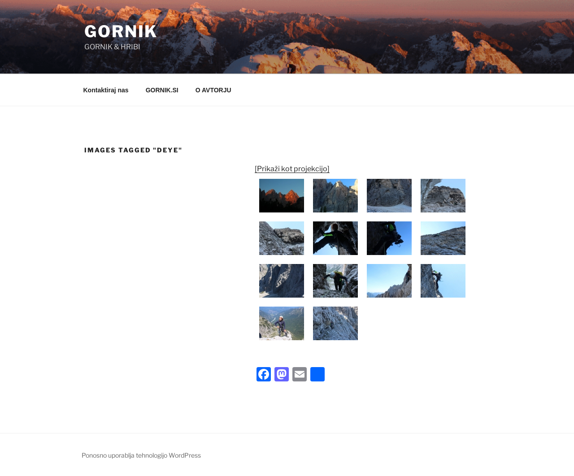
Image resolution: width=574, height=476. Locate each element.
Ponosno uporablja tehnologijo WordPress (141, 455)
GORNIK (121, 31)
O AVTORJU (213, 90)
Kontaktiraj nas (106, 90)
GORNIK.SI (162, 90)
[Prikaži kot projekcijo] (292, 168)
